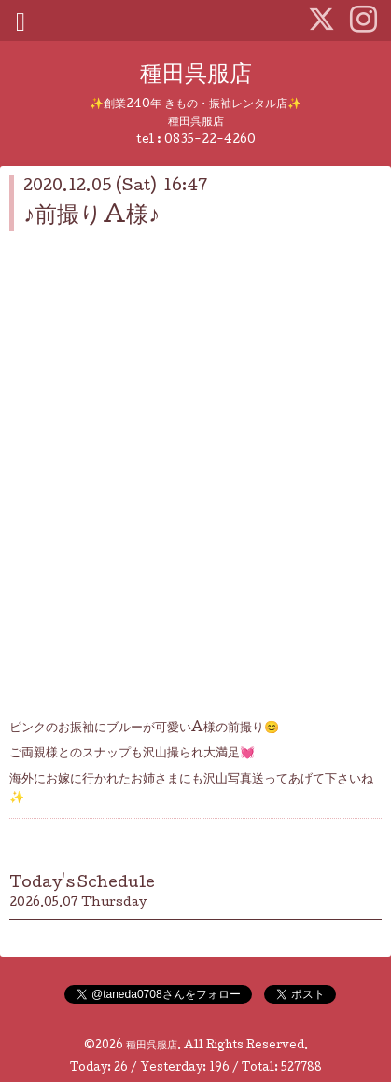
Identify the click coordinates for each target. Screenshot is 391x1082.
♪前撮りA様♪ (91, 216)
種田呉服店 (196, 76)
